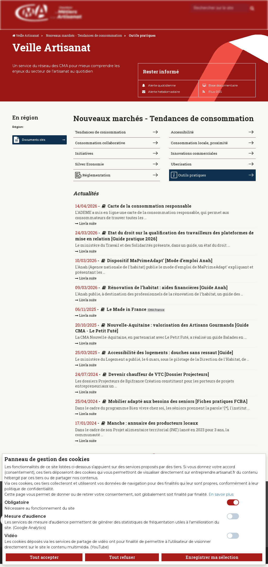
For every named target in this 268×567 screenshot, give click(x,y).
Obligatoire (16, 502)
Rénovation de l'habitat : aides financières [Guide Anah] (168, 290)
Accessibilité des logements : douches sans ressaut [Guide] (170, 355)
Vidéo (10, 535)
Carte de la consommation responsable (150, 207)
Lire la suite (86, 225)
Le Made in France (127, 311)
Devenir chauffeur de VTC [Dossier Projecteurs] (159, 377)
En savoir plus (221, 494)
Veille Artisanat (27, 35)
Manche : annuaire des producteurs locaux (152, 426)
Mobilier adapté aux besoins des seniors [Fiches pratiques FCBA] (178, 404)
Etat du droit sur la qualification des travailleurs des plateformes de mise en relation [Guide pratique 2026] (161, 237)
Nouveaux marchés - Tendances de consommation (84, 35)
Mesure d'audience (25, 516)
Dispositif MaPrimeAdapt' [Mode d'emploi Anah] (160, 262)
